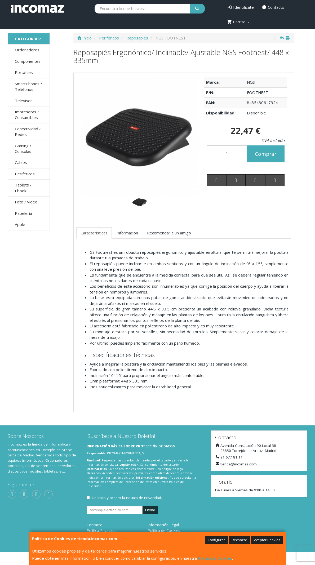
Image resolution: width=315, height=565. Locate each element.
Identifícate (240, 7)
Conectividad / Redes (28, 131)
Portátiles (24, 72)
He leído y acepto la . (127, 497)
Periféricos (25, 173)
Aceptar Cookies (267, 539)
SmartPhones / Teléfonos (28, 86)
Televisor (23, 100)
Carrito (238, 21)
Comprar (265, 153)
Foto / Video (26, 201)
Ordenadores (27, 49)
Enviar (150, 510)
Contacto (273, 7)
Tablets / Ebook (23, 187)
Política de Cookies (215, 558)
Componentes (28, 61)
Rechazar (239, 539)
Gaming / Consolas (23, 148)
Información (127, 232)
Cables (21, 162)
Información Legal (163, 524)
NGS (251, 82)
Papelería (23, 213)
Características (94, 232)
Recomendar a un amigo (169, 232)
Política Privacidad (102, 530)
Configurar (216, 539)
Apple (20, 224)
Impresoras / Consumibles (27, 114)
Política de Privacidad (143, 497)
